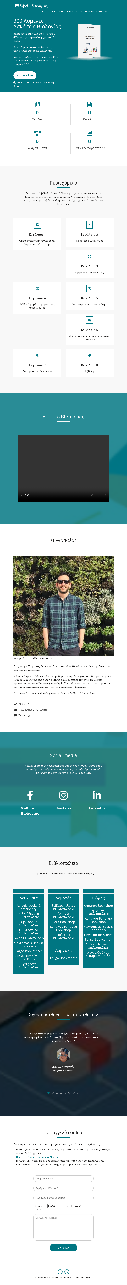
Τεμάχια (75, 1206)
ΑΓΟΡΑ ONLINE (103, 11)
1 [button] (48, 1093)
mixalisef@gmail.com (30, 709)
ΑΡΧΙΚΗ (44, 11)
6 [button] (69, 1093)
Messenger (23, 715)
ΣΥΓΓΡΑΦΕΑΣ (71, 11)
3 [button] (57, 1093)
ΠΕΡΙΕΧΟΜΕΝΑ (57, 11)
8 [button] (78, 1093)
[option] (63, 1052)
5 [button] (65, 1093)
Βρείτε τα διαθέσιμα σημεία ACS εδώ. (38, 1157)
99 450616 (22, 704)
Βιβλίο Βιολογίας (31, 5)
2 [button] (53, 1093)
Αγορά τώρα (25, 75)
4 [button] (61, 1093)
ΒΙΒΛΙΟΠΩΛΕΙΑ (87, 11)
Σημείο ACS (39, 1207)
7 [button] (74, 1093)
